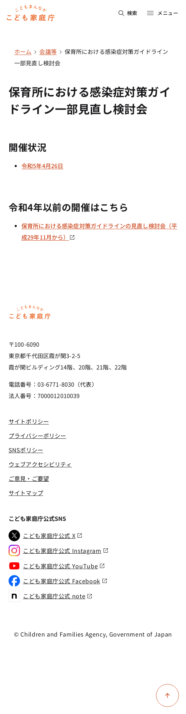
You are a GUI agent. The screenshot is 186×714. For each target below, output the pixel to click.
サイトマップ (26, 492)
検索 (128, 12)
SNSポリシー (26, 450)
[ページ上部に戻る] (167, 695)
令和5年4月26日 (42, 165)
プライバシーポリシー (37, 435)
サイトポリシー (29, 421)
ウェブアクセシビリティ (40, 464)
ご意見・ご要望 (29, 478)
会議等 (47, 51)
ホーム (22, 51)
